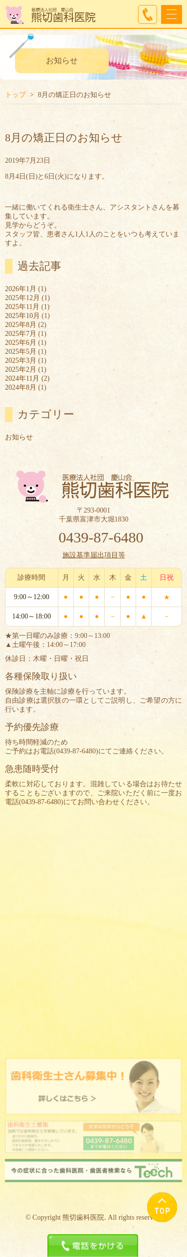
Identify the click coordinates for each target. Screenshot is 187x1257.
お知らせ (19, 437)
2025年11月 (22, 307)
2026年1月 (20, 289)
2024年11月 (22, 378)
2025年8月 (20, 324)
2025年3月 (20, 360)
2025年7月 (20, 333)
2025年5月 (20, 351)
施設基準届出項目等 (93, 555)
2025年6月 (20, 342)
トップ (15, 95)
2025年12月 (22, 298)
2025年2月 (20, 369)
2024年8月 (20, 387)
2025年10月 (22, 315)
